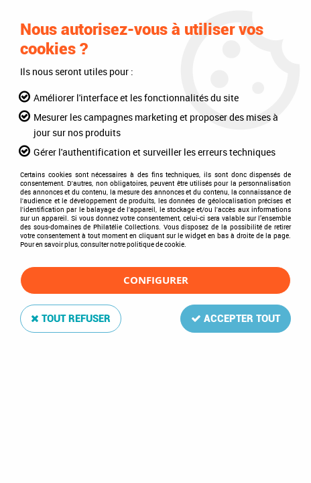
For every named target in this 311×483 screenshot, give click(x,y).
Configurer (155, 280)
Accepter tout (235, 319)
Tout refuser (71, 319)
